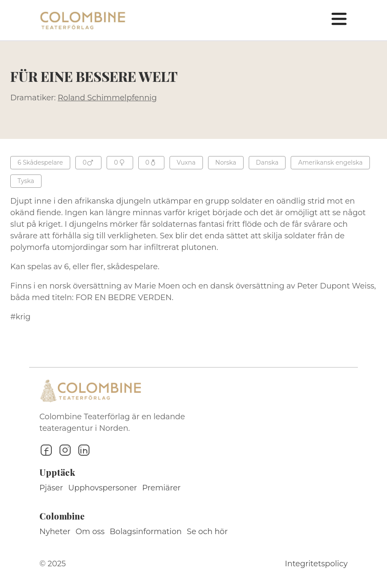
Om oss (90, 531)
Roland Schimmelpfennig (107, 97)
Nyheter (55, 531)
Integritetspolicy (316, 563)
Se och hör (207, 531)
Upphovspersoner (102, 488)
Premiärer (161, 488)
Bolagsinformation (146, 531)
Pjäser (51, 488)
